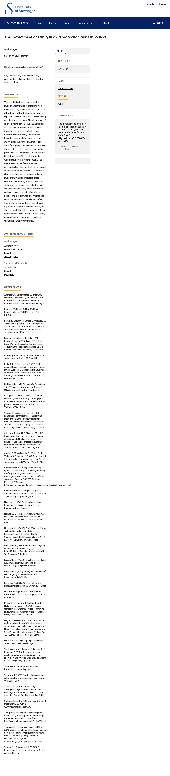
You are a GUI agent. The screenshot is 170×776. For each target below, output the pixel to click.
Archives (68, 23)
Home (40, 23)
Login (162, 4)
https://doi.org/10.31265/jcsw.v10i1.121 (26, 67)
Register (151, 4)
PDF (61, 50)
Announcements (88, 23)
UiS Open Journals (16, 22)
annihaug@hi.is (11, 256)
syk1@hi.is (9, 274)
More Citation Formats (69, 147)
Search (158, 22)
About (106, 23)
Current (53, 23)
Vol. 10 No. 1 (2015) (66, 88)
